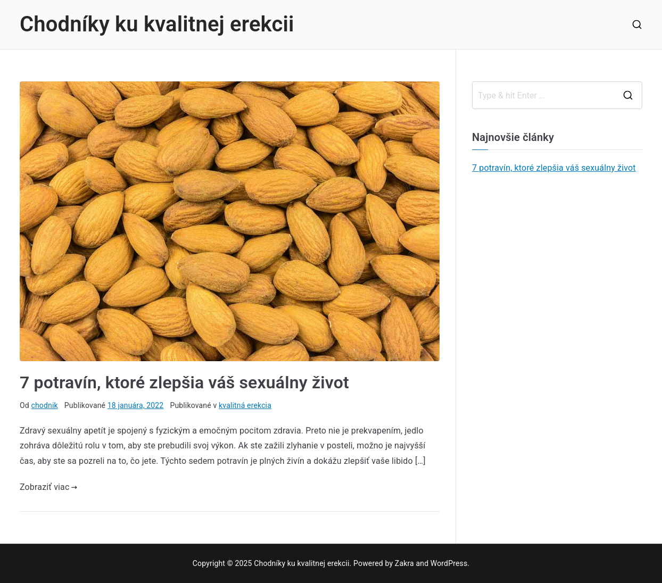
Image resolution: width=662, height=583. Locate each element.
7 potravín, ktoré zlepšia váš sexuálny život (184, 382)
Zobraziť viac (48, 487)
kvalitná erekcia (245, 405)
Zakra (404, 563)
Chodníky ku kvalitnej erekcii (157, 24)
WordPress (449, 563)
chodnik (44, 405)
